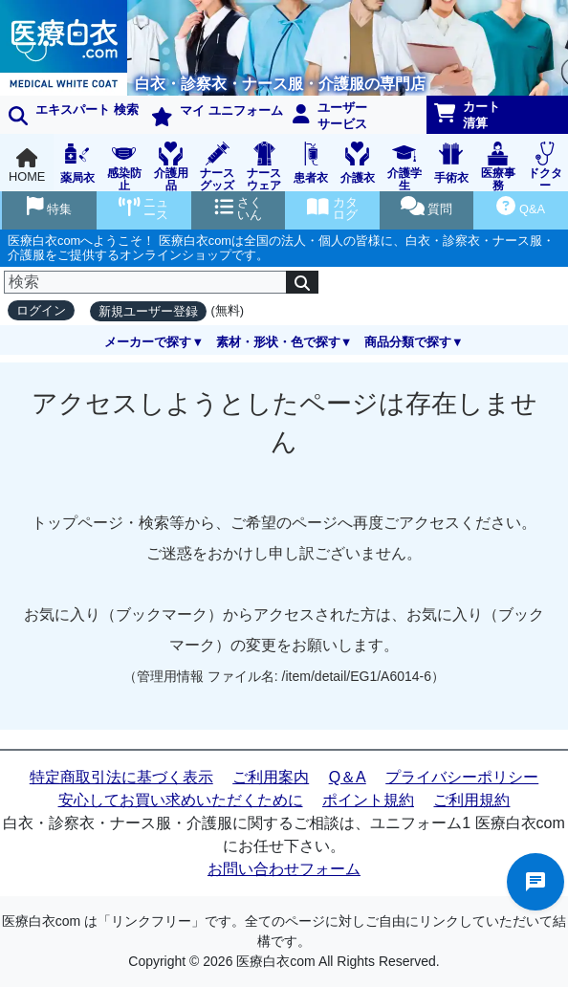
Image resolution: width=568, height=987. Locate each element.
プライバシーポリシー (461, 777)
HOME (27, 166)
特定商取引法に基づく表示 (121, 777)
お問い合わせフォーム (284, 869)
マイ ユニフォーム (217, 114)
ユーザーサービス (330, 115)
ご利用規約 (471, 800)
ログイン (41, 310)
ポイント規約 (368, 800)
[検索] (145, 282)
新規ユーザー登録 (148, 311)
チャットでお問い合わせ (535, 881)
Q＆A (347, 777)
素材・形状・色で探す (278, 342)
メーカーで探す (147, 342)
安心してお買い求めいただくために (180, 800)
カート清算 (467, 114)
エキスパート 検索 (74, 113)
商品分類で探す (407, 342)
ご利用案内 (270, 777)
